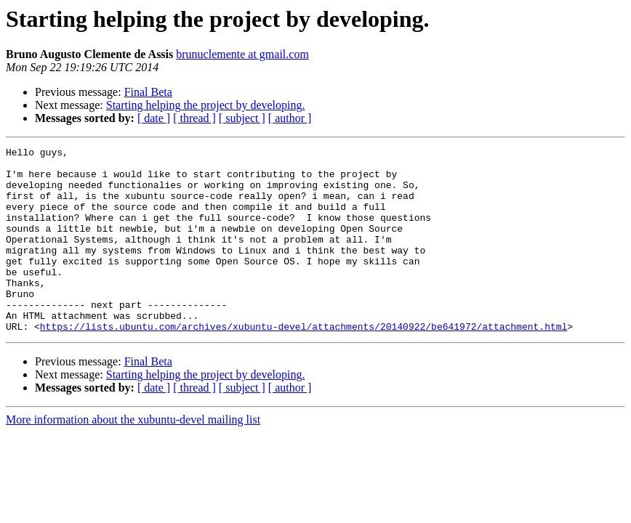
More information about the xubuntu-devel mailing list (133, 456)
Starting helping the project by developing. (205, 105)
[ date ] (153, 118)
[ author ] (290, 118)
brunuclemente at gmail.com (242, 54)
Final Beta (148, 92)
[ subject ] (242, 118)
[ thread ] (194, 118)
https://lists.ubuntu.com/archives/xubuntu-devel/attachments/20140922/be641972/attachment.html (303, 363)
